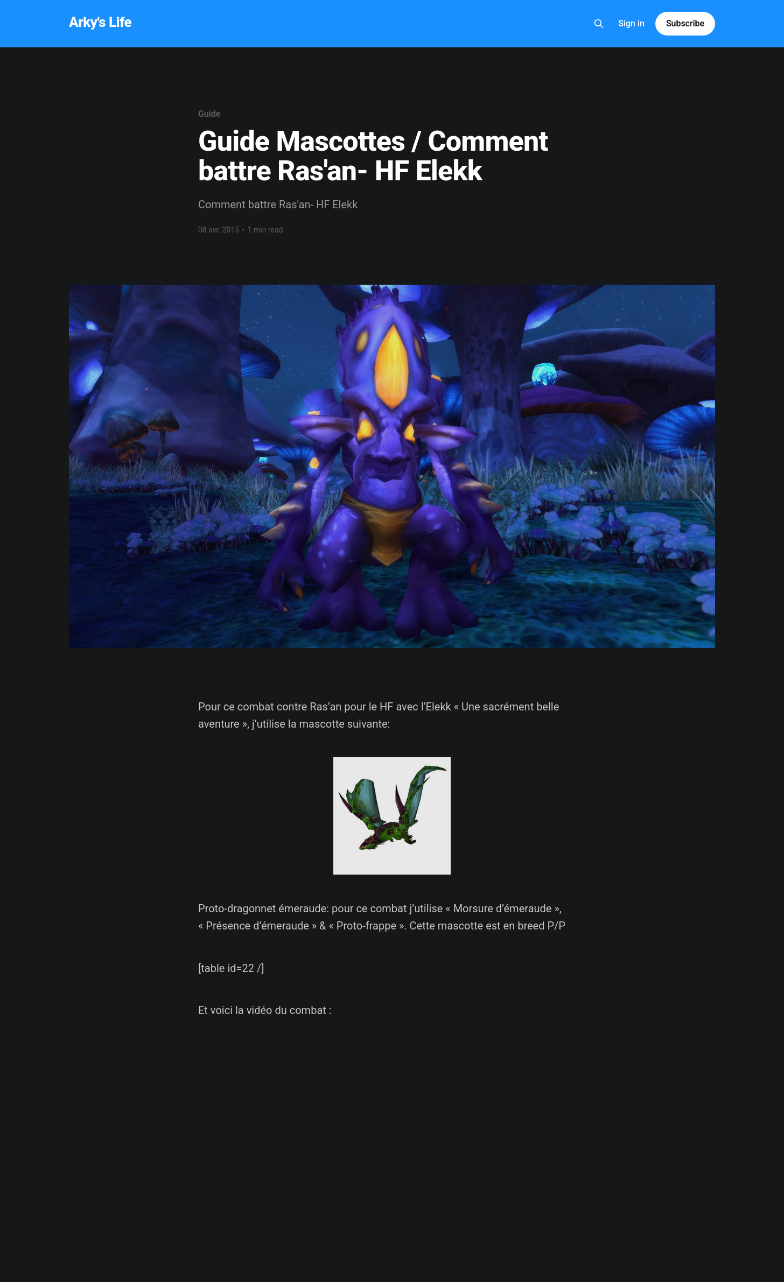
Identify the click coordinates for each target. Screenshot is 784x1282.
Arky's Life (100, 22)
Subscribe (685, 23)
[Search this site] (598, 23)
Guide (209, 114)
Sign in (631, 23)
